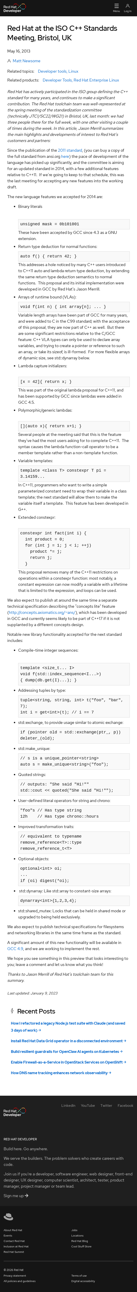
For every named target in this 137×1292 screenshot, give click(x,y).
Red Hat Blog (79, 1241)
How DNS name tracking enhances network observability (59, 1073)
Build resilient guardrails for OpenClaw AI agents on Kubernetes (65, 1051)
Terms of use (79, 1276)
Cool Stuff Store (81, 1246)
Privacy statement (15, 1276)
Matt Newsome (26, 60)
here (65, 156)
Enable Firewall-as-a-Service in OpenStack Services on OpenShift (67, 1062)
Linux (73, 71)
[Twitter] (106, 1105)
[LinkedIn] (68, 1105)
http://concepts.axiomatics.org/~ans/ (42, 612)
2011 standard (70, 150)
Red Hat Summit (14, 1252)
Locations (77, 1235)
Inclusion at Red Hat (16, 1246)
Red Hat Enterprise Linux (96, 80)
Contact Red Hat (14, 1241)
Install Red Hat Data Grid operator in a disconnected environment (67, 1041)
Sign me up (16, 1195)
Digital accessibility (83, 1281)
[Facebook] (125, 1105)
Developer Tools (57, 80)
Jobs (74, 1230)
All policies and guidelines (19, 1281)
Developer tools (52, 71)
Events (8, 1235)
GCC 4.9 (15, 948)
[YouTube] (88, 1105)
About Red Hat (13, 1230)
